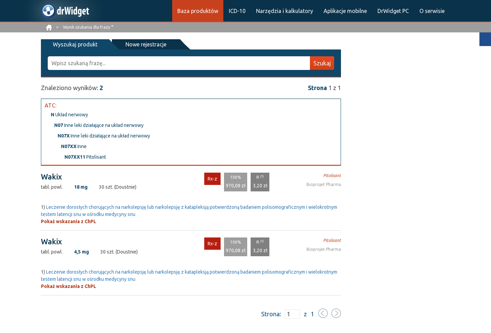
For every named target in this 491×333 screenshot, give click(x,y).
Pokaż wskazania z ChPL (68, 221)
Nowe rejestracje (145, 44)
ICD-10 (237, 11)
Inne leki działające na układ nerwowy (99, 125)
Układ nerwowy (69, 114)
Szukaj (322, 63)
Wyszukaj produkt (75, 44)
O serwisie (432, 11)
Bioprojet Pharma (324, 184)
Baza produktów (197, 11)
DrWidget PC (393, 11)
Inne (74, 146)
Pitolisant (85, 157)
